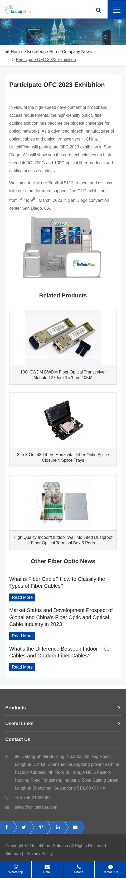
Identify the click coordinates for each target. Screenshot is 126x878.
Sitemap (13, 855)
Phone (79, 867)
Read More (22, 597)
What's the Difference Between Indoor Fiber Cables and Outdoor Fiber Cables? (60, 652)
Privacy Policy (39, 855)
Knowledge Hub (42, 51)
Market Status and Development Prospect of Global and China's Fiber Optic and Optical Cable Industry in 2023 (61, 617)
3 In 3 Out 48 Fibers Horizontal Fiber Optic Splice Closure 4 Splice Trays (63, 457)
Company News (77, 51)
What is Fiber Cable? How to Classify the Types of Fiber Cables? (57, 582)
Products (63, 709)
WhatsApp (15, 867)
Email (47, 867)
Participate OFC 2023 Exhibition (46, 59)
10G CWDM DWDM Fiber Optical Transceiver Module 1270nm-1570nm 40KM (63, 375)
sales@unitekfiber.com (31, 809)
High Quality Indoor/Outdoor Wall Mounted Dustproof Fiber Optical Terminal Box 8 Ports (63, 540)
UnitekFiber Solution (49, 848)
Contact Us (63, 741)
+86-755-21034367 (28, 800)
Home (16, 51)
